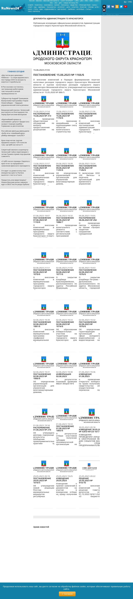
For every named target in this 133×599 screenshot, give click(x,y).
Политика (38, 5)
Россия (31, 1)
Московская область (51, 1)
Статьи (88, 9)
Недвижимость (50, 9)
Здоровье (41, 7)
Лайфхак (71, 9)
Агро (96, 7)
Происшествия (84, 5)
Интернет (61, 7)
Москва (39, 1)
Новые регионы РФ (70, 3)
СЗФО (76, 1)
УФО (51, 3)
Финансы (65, 5)
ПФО (86, 1)
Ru (125, 2)
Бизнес (57, 5)
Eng (130, 2)
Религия (83, 7)
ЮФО (91, 1)
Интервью (80, 9)
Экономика (48, 5)
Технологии (51, 7)
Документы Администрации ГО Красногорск (58, 18)
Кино (30, 9)
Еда (35, 7)
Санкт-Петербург (67, 1)
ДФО (60, 3)
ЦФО (81, 1)
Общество (74, 5)
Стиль (36, 9)
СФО (55, 3)
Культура (75, 7)
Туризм (90, 7)
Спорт (30, 7)
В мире (30, 5)
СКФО (96, 1)
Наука (94, 5)
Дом (41, 9)
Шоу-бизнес (61, 9)
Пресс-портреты (34, 11)
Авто (68, 7)
